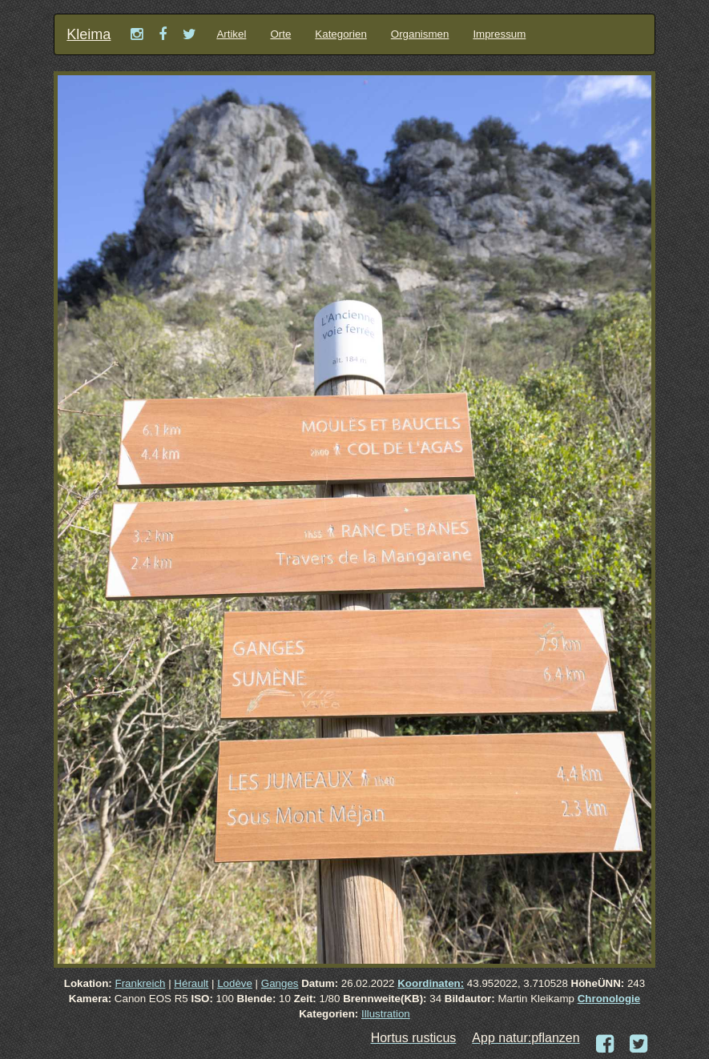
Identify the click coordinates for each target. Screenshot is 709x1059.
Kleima (88, 34)
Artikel (231, 34)
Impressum (499, 34)
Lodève (234, 983)
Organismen (420, 34)
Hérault (191, 983)
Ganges (280, 983)
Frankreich (140, 983)
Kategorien (340, 34)
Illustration (385, 1014)
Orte (280, 34)
